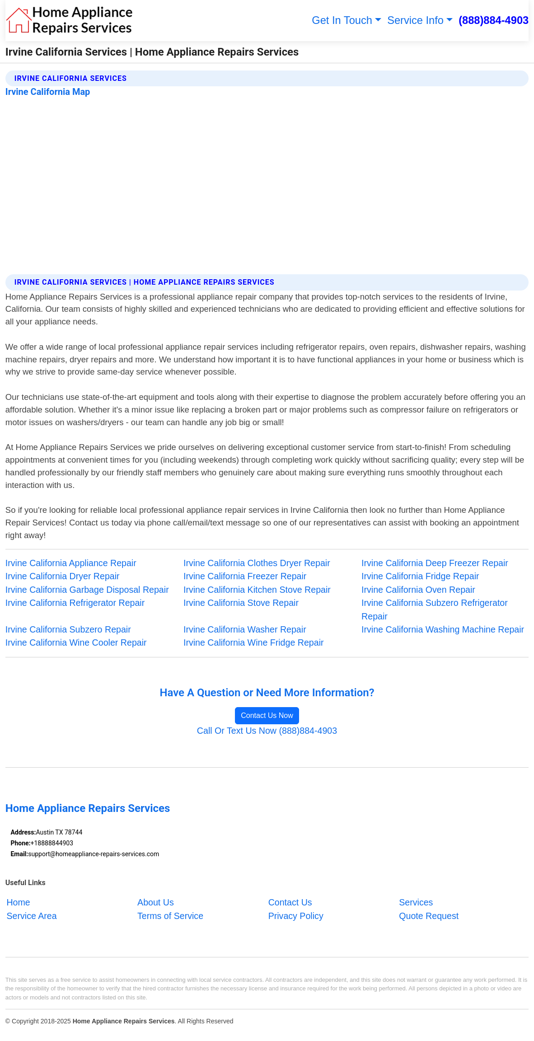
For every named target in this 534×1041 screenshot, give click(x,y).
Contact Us (290, 902)
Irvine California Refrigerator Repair (75, 603)
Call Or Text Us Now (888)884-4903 (267, 731)
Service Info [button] (415, 20)
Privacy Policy (295, 915)
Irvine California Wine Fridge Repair (253, 642)
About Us (155, 902)
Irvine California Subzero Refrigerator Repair (434, 609)
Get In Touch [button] (342, 20)
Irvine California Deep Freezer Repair (434, 563)
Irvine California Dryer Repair (62, 576)
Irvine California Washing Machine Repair (442, 629)
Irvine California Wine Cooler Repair (76, 642)
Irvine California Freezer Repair (244, 576)
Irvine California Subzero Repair (68, 629)
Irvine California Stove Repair (241, 603)
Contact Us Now (267, 715)
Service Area (31, 915)
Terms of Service (170, 915)
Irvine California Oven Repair (418, 590)
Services (416, 902)
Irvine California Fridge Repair (420, 576)
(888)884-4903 (494, 20)
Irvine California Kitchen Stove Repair (257, 590)
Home (18, 902)
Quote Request (429, 915)
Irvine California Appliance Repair (70, 563)
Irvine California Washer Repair (244, 629)
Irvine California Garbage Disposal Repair (87, 590)
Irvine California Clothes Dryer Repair (256, 563)
